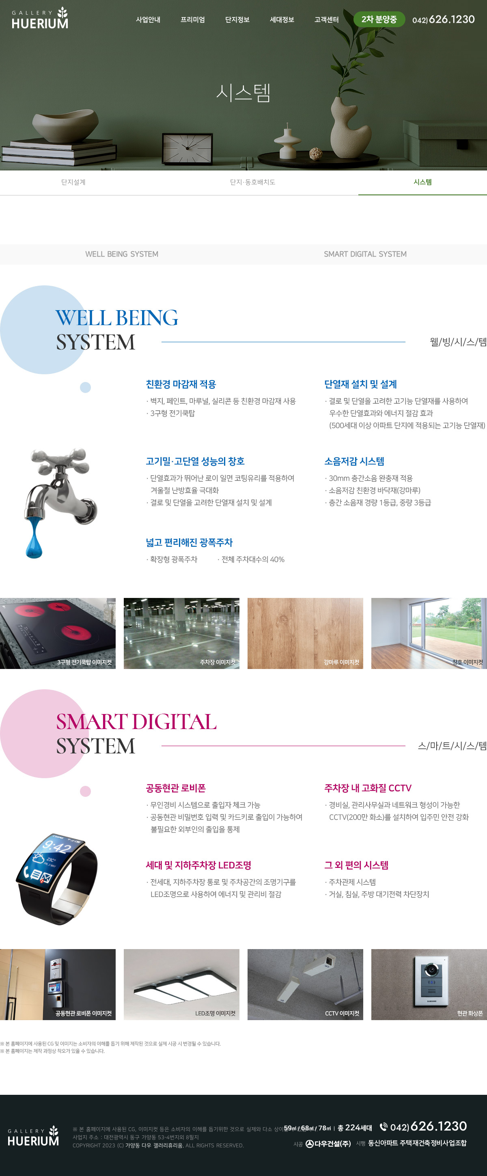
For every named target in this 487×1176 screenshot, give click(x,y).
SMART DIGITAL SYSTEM (365, 254)
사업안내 (148, 20)
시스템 (423, 182)
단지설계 (73, 182)
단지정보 (237, 20)
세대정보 (282, 20)
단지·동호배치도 (253, 182)
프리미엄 (193, 20)
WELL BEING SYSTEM (121, 254)
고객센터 (327, 20)
